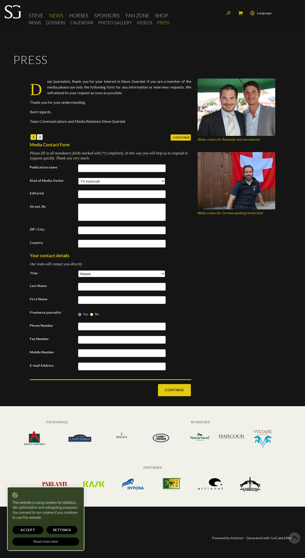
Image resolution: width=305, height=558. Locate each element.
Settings (62, 530)
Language (261, 13)
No (97, 314)
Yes (85, 314)
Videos (144, 22)
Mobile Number (42, 352)
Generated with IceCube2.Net (269, 538)
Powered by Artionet (228, 538)
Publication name (45, 167)
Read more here (45, 541)
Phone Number (43, 325)
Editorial (38, 193)
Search (228, 13)
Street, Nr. (39, 206)
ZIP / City (38, 229)
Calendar (81, 22)
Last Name (40, 286)
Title (35, 273)
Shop (161, 15)
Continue (181, 137)
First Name (40, 299)
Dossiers (56, 22)
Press (163, 22)
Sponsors (107, 15)
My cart (240, 13)
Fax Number (39, 339)
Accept (27, 530)
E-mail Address (43, 365)
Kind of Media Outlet (48, 180)
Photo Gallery (115, 22)
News (56, 15)
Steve (36, 15)
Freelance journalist (47, 312)
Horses (78, 15)
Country (38, 243)
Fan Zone (137, 15)
